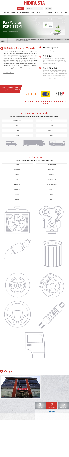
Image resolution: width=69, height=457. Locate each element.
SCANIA (17, 130)
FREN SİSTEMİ (17, 184)
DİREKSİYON (52, 189)
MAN (52, 120)
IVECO (17, 135)
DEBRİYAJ (17, 174)
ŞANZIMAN (51, 174)
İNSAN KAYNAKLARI (48, 12)
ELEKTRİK (17, 194)
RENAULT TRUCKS (52, 130)
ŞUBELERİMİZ (14, 12)
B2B (21, 8)
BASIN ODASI (58, 12)
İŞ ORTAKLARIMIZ (35, 12)
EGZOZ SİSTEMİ (51, 169)
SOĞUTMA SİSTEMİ (52, 164)
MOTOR (17, 164)
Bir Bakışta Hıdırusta (9, 72)
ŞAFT (17, 179)
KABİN (51, 194)
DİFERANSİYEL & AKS (51, 179)
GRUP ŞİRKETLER (24, 12)
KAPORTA (17, 199)
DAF (17, 125)
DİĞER (51, 135)
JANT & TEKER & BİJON (52, 184)
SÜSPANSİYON (17, 189)
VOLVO (51, 125)
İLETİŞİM (66, 12)
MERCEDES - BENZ (17, 120)
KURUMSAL (6, 12)
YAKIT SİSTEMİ (17, 169)
